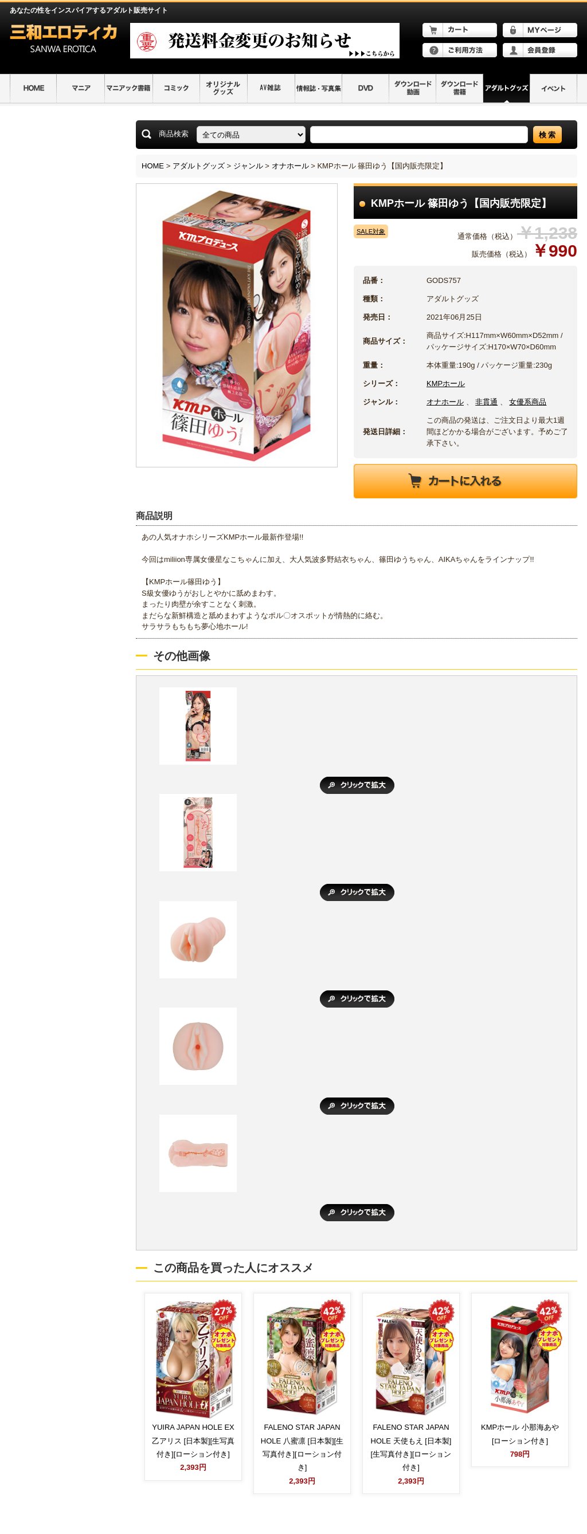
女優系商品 (527, 402)
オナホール (290, 166)
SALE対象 (371, 231)
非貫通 (486, 402)
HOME (153, 166)
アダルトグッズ (199, 166)
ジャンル (248, 166)
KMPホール (445, 383)
